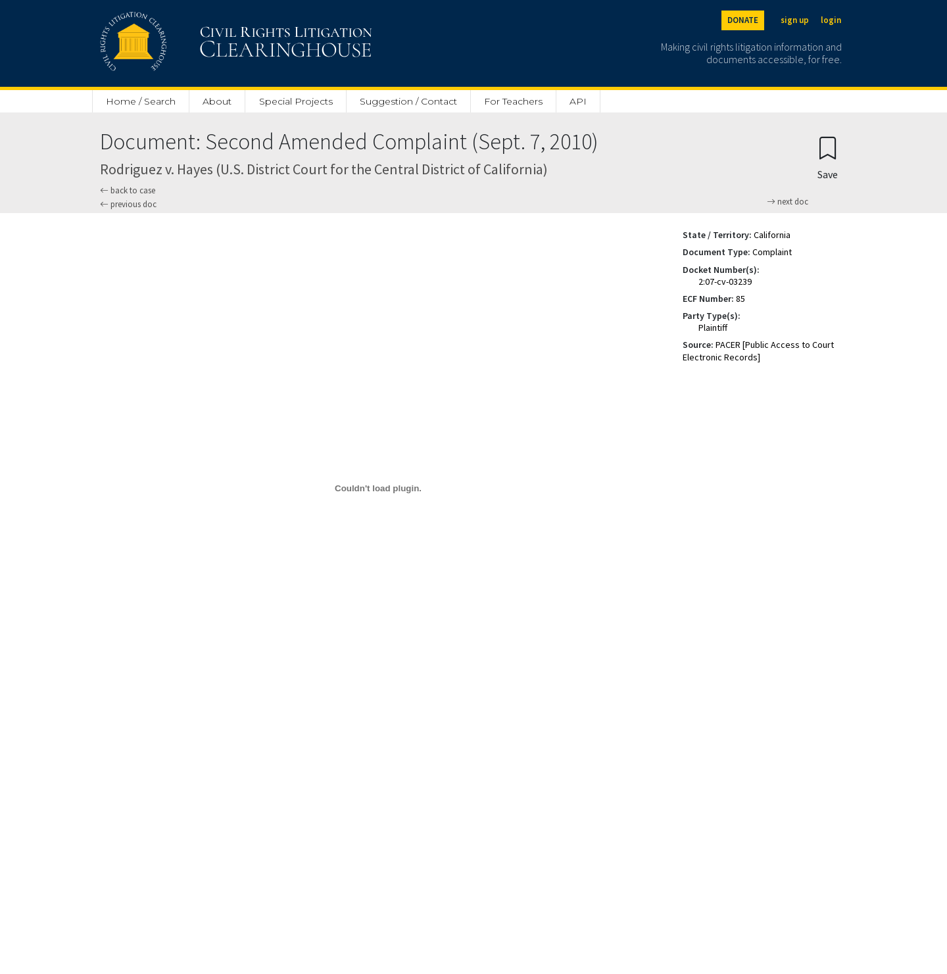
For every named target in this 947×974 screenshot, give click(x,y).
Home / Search (141, 101)
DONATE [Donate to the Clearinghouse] (742, 20)
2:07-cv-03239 (725, 281)
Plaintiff (712, 327)
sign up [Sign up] (795, 20)
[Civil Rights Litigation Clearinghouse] (198, 43)
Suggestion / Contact (408, 101)
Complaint (772, 252)
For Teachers (513, 101)
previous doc (128, 204)
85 (740, 298)
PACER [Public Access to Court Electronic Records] (758, 350)
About (217, 101)
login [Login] (831, 20)
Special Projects (296, 101)
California (772, 235)
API (578, 101)
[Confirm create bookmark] (827, 157)
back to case (127, 190)
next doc (787, 202)
